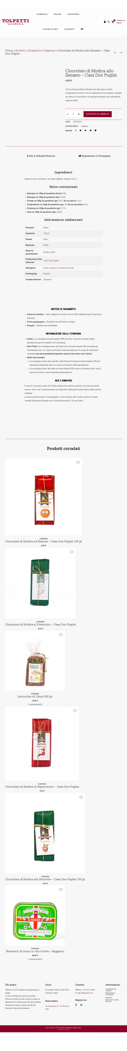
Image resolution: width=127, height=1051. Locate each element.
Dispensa (49, 51)
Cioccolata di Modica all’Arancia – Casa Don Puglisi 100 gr (46, 545)
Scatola (46, 273)
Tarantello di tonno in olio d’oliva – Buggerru (36, 970)
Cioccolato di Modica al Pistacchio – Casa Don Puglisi (42, 632)
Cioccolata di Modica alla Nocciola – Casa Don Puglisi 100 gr (47, 895)
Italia (45, 239)
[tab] (23, 156)
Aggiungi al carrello (97, 114)
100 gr (46, 233)
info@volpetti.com (87, 1012)
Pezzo (45, 227)
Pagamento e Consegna (59, 156)
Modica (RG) (49, 252)
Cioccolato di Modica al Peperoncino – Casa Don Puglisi (44, 798)
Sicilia (46, 244)
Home (9, 51)
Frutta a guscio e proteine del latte (58, 267)
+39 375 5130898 (88, 1009)
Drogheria (34, 51)
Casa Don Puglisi (51, 260)
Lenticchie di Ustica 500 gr (35, 704)
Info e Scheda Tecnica (23, 156)
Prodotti (20, 51)
